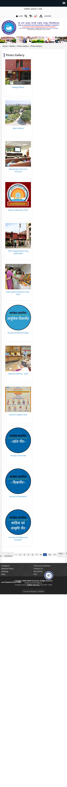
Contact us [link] (38, 568)
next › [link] (61, 554)
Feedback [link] (5, 566)
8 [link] (40, 554)
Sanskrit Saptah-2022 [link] (18, 414)
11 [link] (55, 554)
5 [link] (28, 554)
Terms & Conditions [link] (42, 566)
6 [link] (32, 554)
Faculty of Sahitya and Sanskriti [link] (18, 538)
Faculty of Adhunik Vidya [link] (18, 333)
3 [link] (20, 554)
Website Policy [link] (7, 568)
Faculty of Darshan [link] (18, 455)
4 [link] (24, 554)
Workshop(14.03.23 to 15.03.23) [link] (18, 170)
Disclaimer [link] (38, 571)
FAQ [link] (35, 574)
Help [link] (3, 574)
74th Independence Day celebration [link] (18, 252)
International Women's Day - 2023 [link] (18, 293)
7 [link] (36, 554)
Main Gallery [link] (18, 128)
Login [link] (21, 16)
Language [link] (47, 16)
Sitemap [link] (4, 571)
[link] (25, 16)
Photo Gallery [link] (22, 46)
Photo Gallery (15, 55)
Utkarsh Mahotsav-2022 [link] (18, 210)
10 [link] (50, 554)
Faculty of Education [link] (18, 496)
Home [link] (5, 46)
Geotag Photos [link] (18, 87)
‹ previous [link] (8, 554)
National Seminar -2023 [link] (18, 373)
